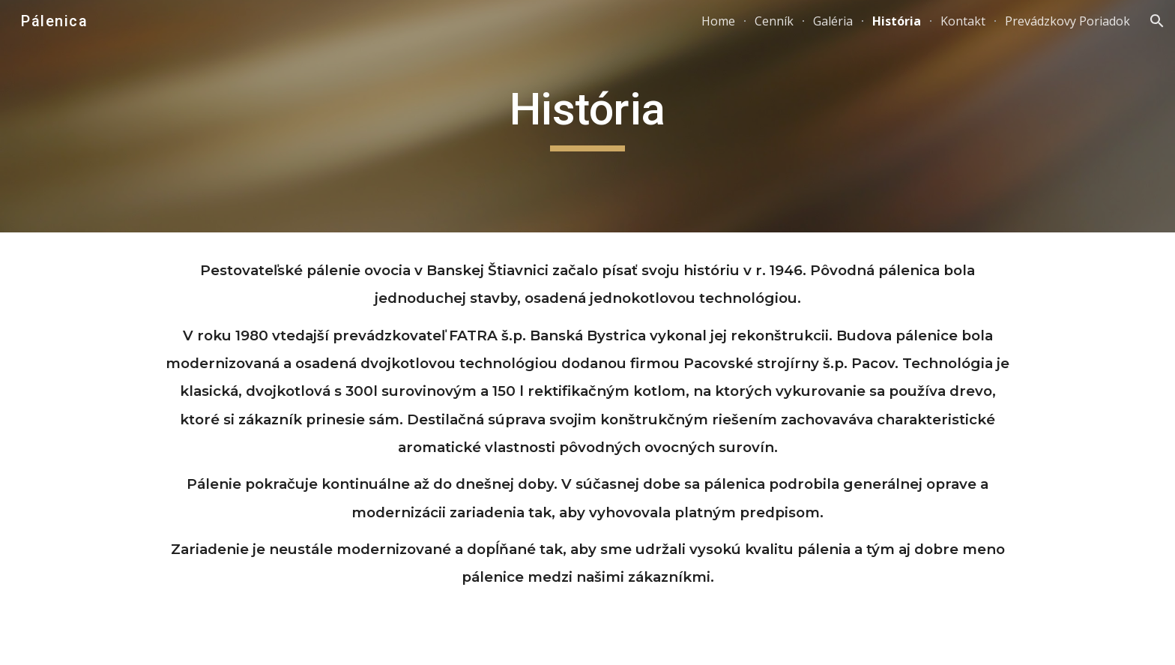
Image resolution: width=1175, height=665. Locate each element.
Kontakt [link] (962, 21)
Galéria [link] (833, 21)
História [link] (896, 21)
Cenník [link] (774, 21)
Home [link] (718, 21)
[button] (1157, 21)
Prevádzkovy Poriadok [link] (1067, 21)
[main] (587, 116)
